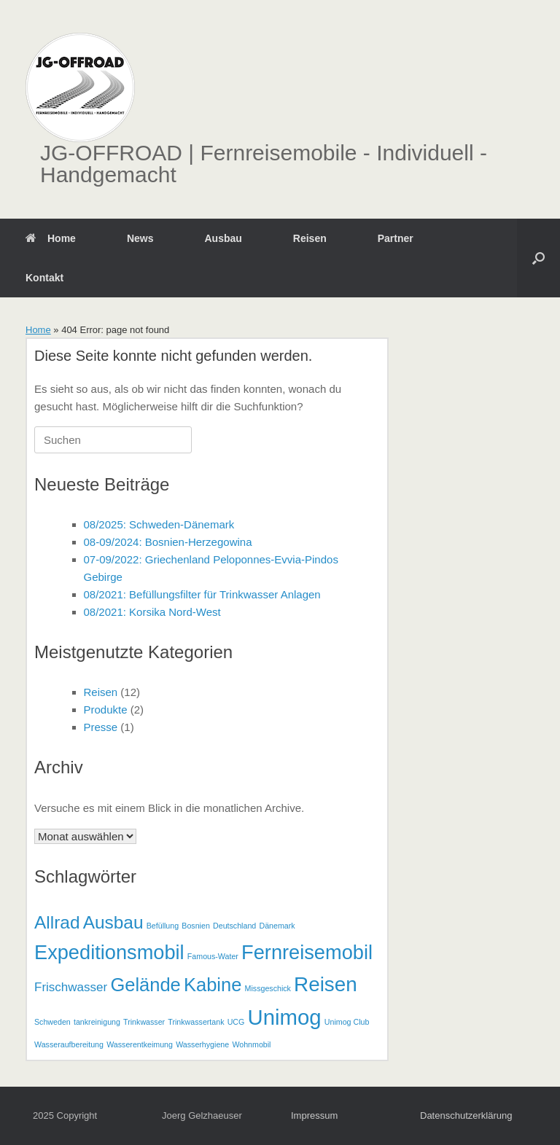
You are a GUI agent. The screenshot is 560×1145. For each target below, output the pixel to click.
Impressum (314, 1115)
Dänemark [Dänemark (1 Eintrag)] (277, 925)
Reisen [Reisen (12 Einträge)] (325, 984)
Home (51, 238)
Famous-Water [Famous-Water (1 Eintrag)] (212, 956)
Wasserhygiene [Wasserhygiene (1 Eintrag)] (202, 1044)
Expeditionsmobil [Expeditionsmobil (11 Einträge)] (109, 952)
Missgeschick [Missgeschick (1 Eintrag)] (268, 988)
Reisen (310, 238)
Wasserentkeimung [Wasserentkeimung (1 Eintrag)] (139, 1044)
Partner (395, 238)
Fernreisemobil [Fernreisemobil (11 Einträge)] (307, 952)
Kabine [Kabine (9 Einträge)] (212, 984)
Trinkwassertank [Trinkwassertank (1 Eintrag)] (196, 1021)
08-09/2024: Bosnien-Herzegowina (168, 542)
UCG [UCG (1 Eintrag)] (236, 1021)
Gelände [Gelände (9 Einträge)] (145, 984)
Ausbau (222, 238)
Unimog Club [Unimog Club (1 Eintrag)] (347, 1021)
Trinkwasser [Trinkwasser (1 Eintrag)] (144, 1021)
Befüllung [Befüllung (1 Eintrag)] (163, 925)
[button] (538, 258)
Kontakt (44, 278)
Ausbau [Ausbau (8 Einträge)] (113, 922)
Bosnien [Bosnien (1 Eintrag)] (196, 925)
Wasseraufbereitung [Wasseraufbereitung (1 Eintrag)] (69, 1044)
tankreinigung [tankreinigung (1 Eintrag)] (97, 1021)
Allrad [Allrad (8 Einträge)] (56, 922)
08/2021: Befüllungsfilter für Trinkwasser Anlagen (202, 594)
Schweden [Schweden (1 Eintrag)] (52, 1021)
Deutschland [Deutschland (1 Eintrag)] (234, 925)
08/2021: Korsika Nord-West (152, 612)
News (140, 238)
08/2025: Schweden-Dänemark (159, 524)
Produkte (106, 709)
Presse (101, 727)
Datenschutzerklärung (466, 1115)
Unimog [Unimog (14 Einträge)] (285, 1017)
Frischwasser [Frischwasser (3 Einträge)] (70, 987)
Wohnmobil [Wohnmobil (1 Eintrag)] (251, 1044)
